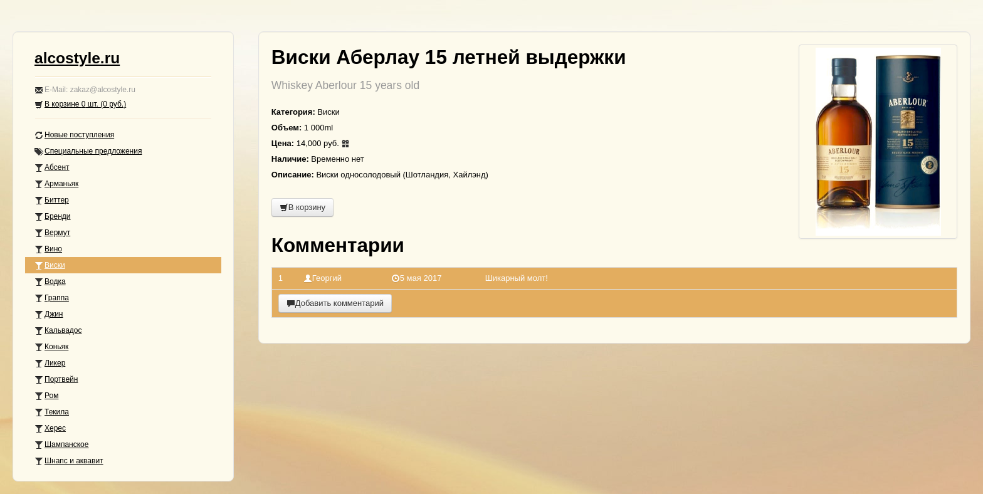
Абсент (52, 167)
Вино (48, 249)
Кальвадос (58, 330)
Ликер (49, 363)
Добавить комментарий (335, 303)
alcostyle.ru (77, 58)
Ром (46, 396)
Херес (50, 428)
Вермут (52, 233)
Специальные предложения (88, 151)
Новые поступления (74, 135)
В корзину (302, 207)
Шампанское (61, 444)
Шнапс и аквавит (68, 461)
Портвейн (56, 379)
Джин (48, 314)
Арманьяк (56, 184)
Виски (49, 265)
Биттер (51, 200)
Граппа (51, 298)
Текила (51, 412)
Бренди (52, 216)
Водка (50, 281)
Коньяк (51, 347)
